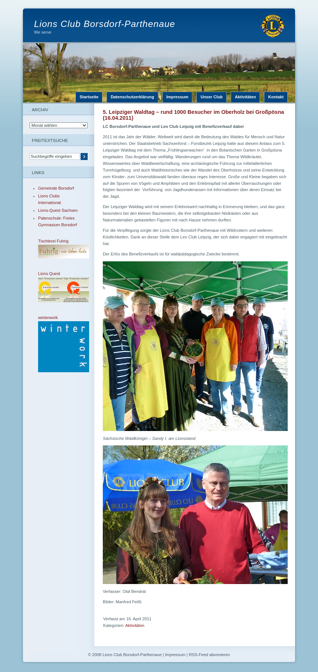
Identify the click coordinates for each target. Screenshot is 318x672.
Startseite (89, 97)
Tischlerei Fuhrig (58, 248)
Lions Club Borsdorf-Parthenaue (104, 24)
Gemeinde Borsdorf (56, 188)
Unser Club (211, 97)
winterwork (58, 343)
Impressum (177, 97)
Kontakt (276, 97)
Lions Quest (58, 286)
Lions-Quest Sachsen (58, 210)
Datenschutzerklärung (132, 97)
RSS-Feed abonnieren (209, 654)
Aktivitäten (245, 97)
